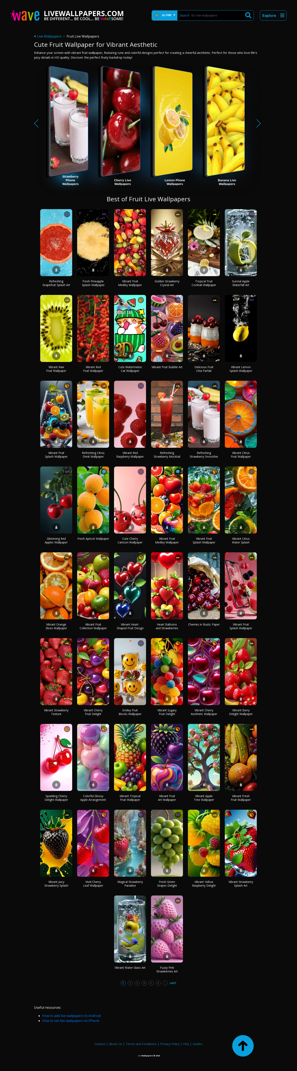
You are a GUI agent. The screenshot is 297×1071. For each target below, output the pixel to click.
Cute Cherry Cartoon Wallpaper (130, 540)
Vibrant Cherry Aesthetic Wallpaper (204, 712)
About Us (115, 1044)
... (165, 983)
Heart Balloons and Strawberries (167, 626)
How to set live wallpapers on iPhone (70, 1020)
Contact (99, 1044)
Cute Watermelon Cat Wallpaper (130, 369)
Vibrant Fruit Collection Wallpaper (93, 626)
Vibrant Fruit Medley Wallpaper (130, 283)
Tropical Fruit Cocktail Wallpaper (204, 283)
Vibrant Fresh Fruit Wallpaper (241, 798)
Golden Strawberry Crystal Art (167, 283)
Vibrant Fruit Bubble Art (167, 367)
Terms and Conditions (141, 1044)
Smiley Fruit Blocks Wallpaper (130, 712)
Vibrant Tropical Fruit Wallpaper (130, 798)
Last (173, 983)
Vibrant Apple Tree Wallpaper (204, 798)
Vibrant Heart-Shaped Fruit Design (130, 626)
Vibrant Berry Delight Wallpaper (241, 712)
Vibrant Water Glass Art (130, 968)
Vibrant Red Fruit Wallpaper (93, 369)
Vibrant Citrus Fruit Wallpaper (241, 454)
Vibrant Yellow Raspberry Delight (204, 883)
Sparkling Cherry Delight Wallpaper (56, 798)
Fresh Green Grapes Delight (167, 883)
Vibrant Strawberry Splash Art (241, 883)
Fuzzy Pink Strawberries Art (167, 969)
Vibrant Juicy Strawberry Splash (56, 883)
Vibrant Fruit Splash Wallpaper (56, 454)
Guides (198, 1044)
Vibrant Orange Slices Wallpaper (56, 626)
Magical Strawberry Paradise (130, 883)
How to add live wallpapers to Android (71, 1015)
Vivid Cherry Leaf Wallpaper (93, 883)
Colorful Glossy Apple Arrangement (93, 798)
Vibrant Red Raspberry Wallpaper (130, 454)
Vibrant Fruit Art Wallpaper (167, 798)
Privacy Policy (170, 1044)
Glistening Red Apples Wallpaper (56, 540)
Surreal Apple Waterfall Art (241, 283)
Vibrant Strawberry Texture (56, 712)
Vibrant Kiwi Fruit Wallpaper (56, 369)
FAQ (186, 1044)
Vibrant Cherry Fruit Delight (93, 712)
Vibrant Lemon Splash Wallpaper (241, 369)
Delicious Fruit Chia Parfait (203, 369)
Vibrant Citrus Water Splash (241, 540)
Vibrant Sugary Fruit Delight (167, 712)
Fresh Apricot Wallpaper (93, 539)
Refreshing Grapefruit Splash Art (56, 283)
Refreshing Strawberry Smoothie (204, 454)
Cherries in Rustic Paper (204, 624)
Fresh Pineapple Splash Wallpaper (93, 283)
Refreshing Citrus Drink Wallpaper (93, 454)
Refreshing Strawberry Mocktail (167, 454)
